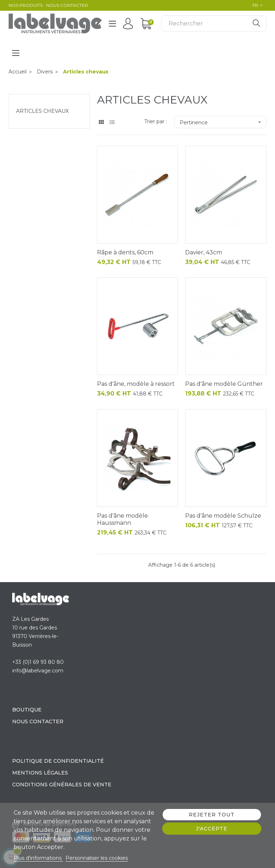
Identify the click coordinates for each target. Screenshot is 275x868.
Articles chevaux (42, 111)
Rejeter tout (212, 814)
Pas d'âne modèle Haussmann (122, 519)
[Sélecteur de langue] (255, 5)
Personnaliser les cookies (97, 858)
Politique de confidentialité (58, 761)
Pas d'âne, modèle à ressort (136, 383)
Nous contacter (67, 5)
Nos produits (26, 5)
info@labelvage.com (37, 670)
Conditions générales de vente (61, 784)
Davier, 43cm (203, 252)
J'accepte (211, 828)
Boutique (27, 709)
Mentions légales (40, 772)
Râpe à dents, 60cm (125, 252)
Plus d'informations (38, 858)
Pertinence (223, 122)
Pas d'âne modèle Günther (224, 383)
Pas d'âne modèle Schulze (223, 515)
